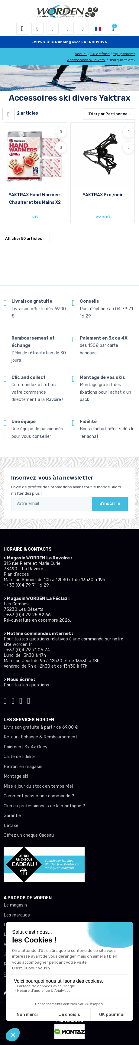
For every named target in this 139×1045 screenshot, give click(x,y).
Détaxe (11, 825)
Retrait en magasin (23, 766)
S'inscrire (109, 503)
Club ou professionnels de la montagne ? (44, 806)
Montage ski (16, 776)
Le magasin (15, 905)
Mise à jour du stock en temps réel (38, 786)
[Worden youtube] (28, 700)
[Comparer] (61, 147)
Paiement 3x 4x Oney (25, 747)
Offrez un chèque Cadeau (29, 835)
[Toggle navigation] (22, 29)
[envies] (68, 29)
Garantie (12, 815)
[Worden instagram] (13, 700)
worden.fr (22, 644)
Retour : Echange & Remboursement (40, 737)
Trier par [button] (108, 114)
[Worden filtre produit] (8, 114)
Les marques (17, 915)
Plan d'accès (16, 574)
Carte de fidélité (20, 756)
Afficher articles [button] (23, 238)
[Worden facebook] (20, 700)
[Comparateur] (83, 29)
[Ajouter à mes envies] (61, 132)
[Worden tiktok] (5, 700)
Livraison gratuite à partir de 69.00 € (41, 727)
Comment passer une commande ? (39, 796)
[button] (37, 29)
